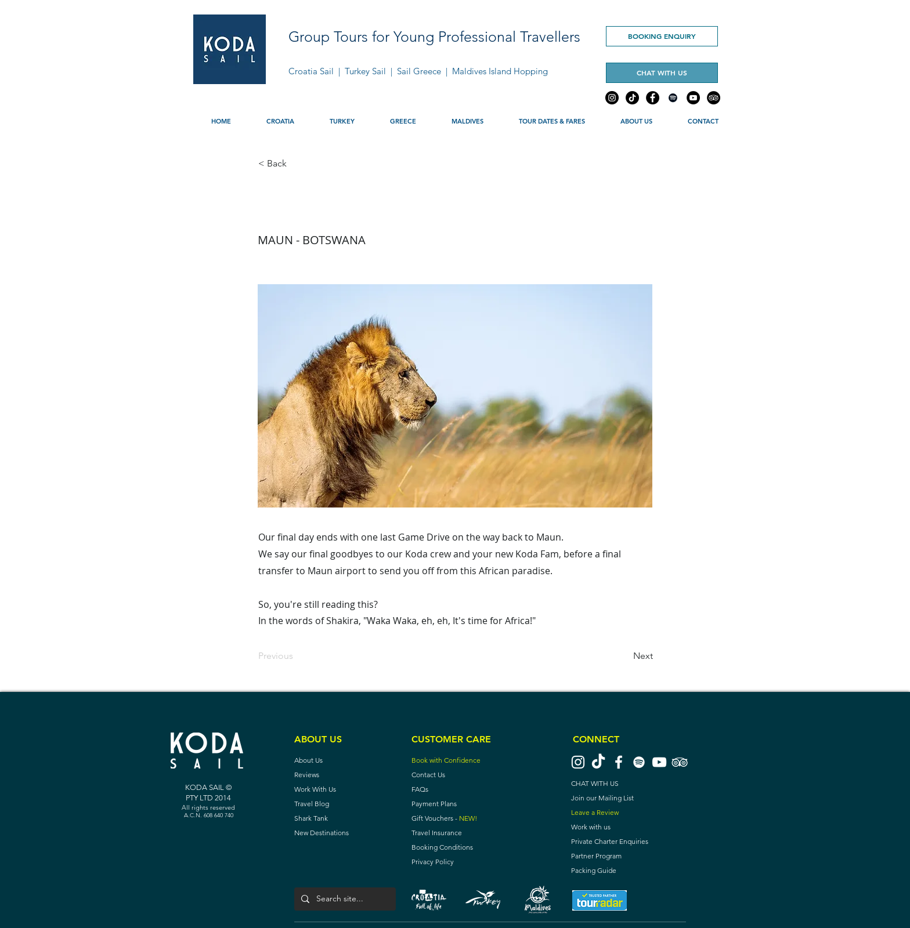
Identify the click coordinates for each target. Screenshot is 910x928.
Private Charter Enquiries (609, 841)
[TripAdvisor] (713, 97)
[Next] (624, 656)
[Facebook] (652, 97)
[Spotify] (673, 97)
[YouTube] (693, 97)
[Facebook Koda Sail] (618, 762)
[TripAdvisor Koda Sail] (679, 762)
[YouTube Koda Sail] (659, 762)
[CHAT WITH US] (662, 73)
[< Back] (296, 163)
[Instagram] (612, 97)
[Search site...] (343, 899)
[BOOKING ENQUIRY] (662, 36)
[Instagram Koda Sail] (578, 762)
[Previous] (296, 656)
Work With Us (315, 789)
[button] (280, 121)
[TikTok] (632, 97)
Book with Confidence (446, 760)
